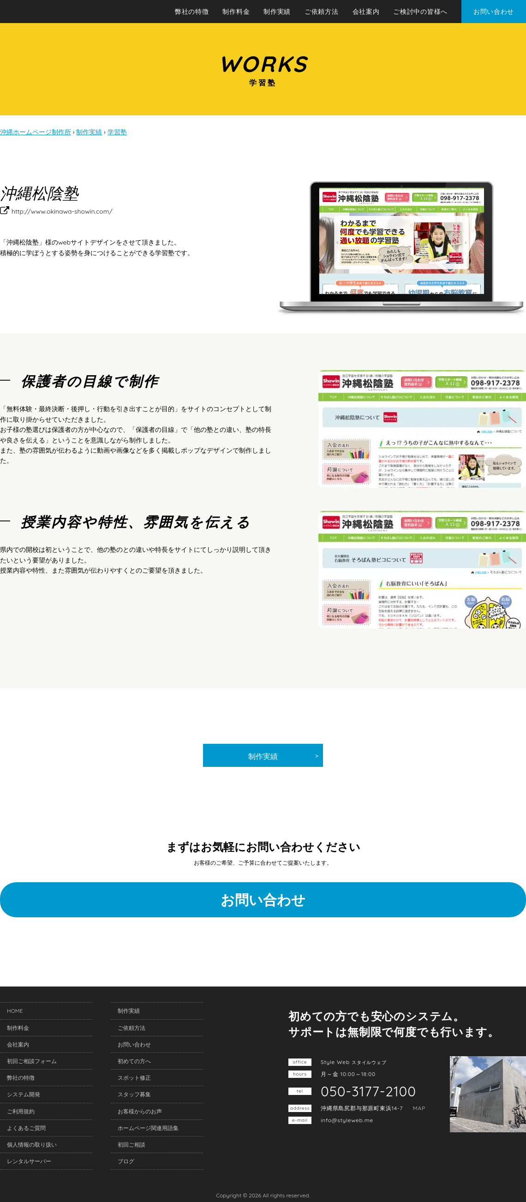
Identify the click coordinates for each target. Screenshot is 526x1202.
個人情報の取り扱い (32, 1144)
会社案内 (366, 11)
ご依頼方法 (322, 11)
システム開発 (23, 1094)
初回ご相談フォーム (32, 1061)
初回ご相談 (131, 1144)
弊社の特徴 (192, 11)
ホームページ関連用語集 (148, 1127)
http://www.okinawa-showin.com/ (62, 211)
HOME (15, 1010)
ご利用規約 (21, 1111)
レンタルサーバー (29, 1161)
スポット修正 (134, 1077)
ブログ (126, 1161)
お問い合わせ (493, 11)
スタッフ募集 (134, 1094)
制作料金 (236, 11)
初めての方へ (134, 1061)
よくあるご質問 (26, 1127)
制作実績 (277, 11)
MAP (419, 1108)
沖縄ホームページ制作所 (68, 12)
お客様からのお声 (140, 1111)
